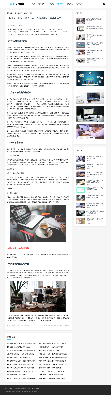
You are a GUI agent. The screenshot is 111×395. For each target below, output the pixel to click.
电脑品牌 (79, 4)
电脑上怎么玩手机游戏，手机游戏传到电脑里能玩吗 (53, 365)
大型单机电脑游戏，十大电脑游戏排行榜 (18, 357)
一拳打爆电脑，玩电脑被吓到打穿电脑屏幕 (51, 375)
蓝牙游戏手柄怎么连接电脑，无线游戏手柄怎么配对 (21, 351)
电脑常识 (19, 13)
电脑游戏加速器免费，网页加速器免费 (50, 368)
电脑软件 (60, 4)
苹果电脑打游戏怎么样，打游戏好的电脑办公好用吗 (21, 344)
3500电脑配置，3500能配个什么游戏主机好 (51, 371)
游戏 (31, 13)
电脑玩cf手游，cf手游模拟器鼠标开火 (22, 326)
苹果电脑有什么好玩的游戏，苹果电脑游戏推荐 (52, 361)
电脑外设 (70, 4)
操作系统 (51, 4)
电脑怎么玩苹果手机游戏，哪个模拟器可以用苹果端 (21, 361)
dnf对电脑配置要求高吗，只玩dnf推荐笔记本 (20, 371)
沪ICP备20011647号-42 (30, 391)
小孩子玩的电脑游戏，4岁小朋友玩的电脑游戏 (20, 354)
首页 (33, 4)
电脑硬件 (41, 4)
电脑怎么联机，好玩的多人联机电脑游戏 (18, 347)
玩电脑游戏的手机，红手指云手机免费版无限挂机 (53, 357)
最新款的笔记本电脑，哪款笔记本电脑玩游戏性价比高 (53, 354)
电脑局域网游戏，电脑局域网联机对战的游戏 (52, 378)
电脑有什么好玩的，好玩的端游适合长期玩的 (20, 364)
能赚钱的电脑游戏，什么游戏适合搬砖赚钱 (57, 326)
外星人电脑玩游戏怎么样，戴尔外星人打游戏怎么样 (53, 344)
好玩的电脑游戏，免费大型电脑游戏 (49, 350)
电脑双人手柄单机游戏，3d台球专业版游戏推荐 (20, 368)
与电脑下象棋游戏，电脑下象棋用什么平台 (19, 375)
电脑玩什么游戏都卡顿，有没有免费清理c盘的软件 (21, 379)
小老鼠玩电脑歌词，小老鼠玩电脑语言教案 (51, 347)
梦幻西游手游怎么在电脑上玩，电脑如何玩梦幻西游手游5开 (94, 28)
